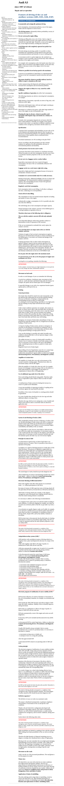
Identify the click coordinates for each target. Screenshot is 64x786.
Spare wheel (4, 98)
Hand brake (4, 57)
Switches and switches (7, 68)
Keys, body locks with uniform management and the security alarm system (9, 45)
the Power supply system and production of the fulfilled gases (8, 104)
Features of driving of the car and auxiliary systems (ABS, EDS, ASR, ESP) (9, 85)
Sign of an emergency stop (8, 96)
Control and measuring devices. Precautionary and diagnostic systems (9, 64)
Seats (3, 53)
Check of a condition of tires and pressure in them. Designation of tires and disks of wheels (35, 770)
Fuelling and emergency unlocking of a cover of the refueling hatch (9, 90)
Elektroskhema (5, 118)
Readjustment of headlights (8, 93)
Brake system (5, 113)
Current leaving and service (8, 100)
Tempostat (4, 69)
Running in (4, 82)
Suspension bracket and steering (9, 114)
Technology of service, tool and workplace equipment (8, 26)
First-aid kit (4, 94)
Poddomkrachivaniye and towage (9, 28)
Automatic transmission (7, 58)
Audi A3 (3, 17)
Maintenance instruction (7, 18)
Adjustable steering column (8, 56)
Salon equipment (5, 80)
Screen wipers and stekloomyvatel (9, 70)
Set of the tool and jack (7, 97)
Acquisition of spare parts (7, 24)
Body (3, 116)
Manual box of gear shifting (8, 108)
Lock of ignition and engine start (9, 62)
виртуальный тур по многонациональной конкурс (9, 122)
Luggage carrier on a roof (7, 81)
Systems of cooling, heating (8, 102)
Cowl (3, 92)
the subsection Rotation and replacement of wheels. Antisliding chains (35, 780)
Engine (3, 101)
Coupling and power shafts (8, 112)
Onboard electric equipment (8, 117)
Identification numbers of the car (9, 22)
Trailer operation (5, 88)
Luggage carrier (5, 54)
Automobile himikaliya (7, 34)
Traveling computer (6, 66)
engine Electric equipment (7, 106)
